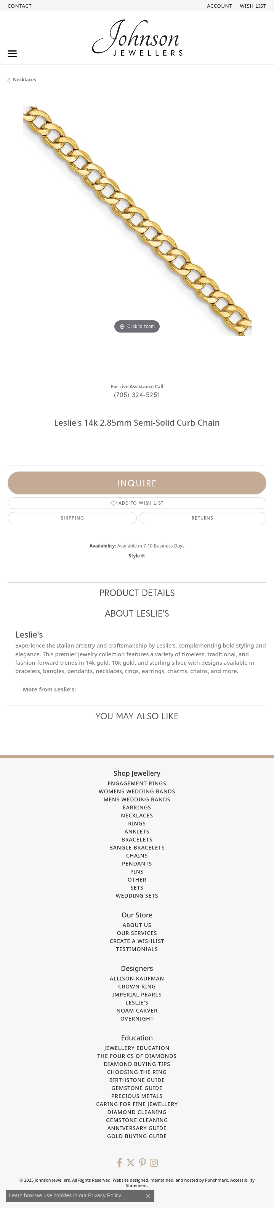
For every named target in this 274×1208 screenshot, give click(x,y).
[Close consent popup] (148, 1195)
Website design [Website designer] (128, 1180)
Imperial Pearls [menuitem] (137, 994)
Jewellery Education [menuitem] (137, 1048)
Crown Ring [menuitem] (137, 986)
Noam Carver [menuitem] (136, 1010)
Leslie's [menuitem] (137, 1002)
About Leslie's (137, 613)
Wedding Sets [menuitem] (137, 895)
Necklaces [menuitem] (137, 815)
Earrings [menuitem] (137, 807)
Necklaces (24, 79)
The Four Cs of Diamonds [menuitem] (137, 1056)
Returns (202, 518)
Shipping (72, 518)
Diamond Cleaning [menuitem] (137, 1112)
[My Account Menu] (219, 5)
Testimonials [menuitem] (137, 949)
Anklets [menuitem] (137, 831)
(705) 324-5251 (137, 395)
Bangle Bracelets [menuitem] (137, 847)
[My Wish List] (253, 5)
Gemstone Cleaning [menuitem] (137, 1120)
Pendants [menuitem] (137, 863)
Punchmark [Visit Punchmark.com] (216, 1180)
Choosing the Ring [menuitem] (137, 1072)
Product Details (137, 592)
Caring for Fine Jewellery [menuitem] (137, 1104)
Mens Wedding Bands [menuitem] (137, 799)
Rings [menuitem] (137, 823)
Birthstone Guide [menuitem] (137, 1080)
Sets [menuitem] (136, 887)
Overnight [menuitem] (137, 1018)
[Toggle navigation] (12, 54)
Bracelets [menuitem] (137, 839)
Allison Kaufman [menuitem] (137, 978)
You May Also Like (137, 716)
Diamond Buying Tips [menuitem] (137, 1064)
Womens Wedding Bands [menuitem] (137, 791)
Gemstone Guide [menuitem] (136, 1088)
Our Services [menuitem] (137, 933)
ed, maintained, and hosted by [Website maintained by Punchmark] (174, 1180)
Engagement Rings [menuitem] (136, 783)
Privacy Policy (104, 1195)
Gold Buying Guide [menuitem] (137, 1136)
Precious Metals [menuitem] (137, 1096)
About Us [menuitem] (137, 925)
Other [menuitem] (137, 879)
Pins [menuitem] (137, 871)
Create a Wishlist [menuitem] (137, 941)
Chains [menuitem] (137, 855)
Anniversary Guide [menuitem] (137, 1128)
